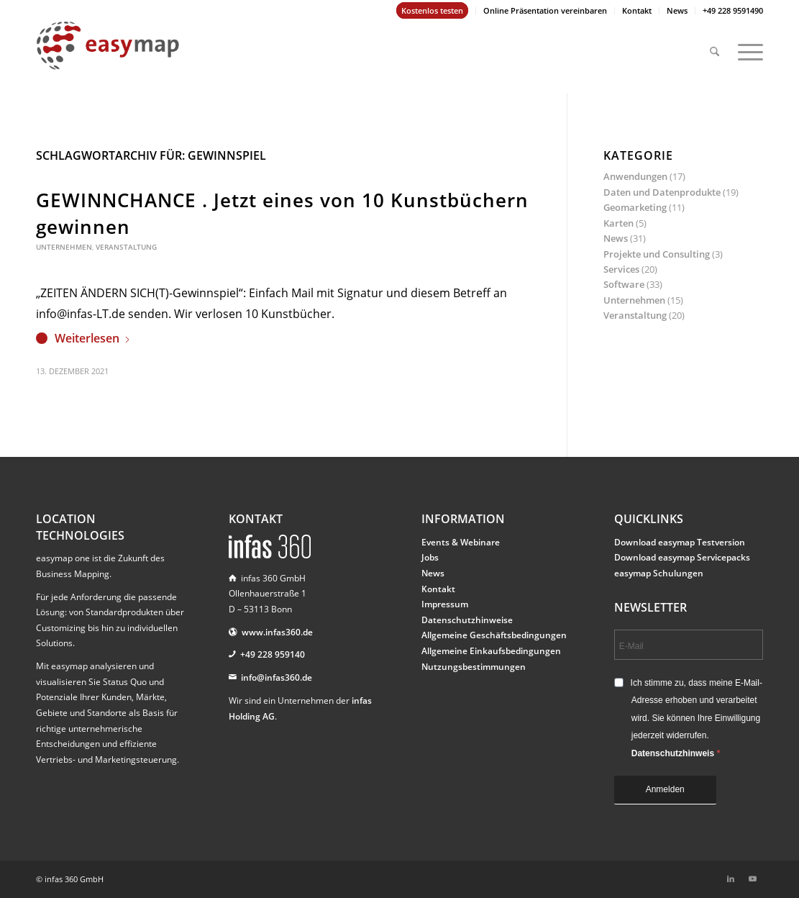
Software (623, 284)
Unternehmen (64, 247)
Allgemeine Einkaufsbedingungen (491, 651)
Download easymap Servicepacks (682, 557)
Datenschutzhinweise (467, 620)
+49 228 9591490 (733, 10)
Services (621, 269)
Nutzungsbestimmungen (473, 667)
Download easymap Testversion (679, 542)
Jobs (430, 557)
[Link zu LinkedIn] (730, 878)
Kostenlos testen (432, 10)
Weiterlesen (93, 338)
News (677, 10)
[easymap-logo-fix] (108, 57)
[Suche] (714, 45)
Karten (618, 223)
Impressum (444, 604)
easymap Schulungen (658, 573)
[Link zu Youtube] (752, 878)
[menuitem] (432, 10)
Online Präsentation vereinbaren (545, 10)
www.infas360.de (277, 632)
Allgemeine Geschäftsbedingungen (494, 635)
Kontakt (637, 10)
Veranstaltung (126, 247)
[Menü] (746, 45)
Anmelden (665, 789)
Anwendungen (635, 176)
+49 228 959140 (272, 654)
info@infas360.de (276, 677)
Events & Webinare (460, 542)
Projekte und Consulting (656, 254)
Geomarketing (635, 207)
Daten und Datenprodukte (662, 192)
